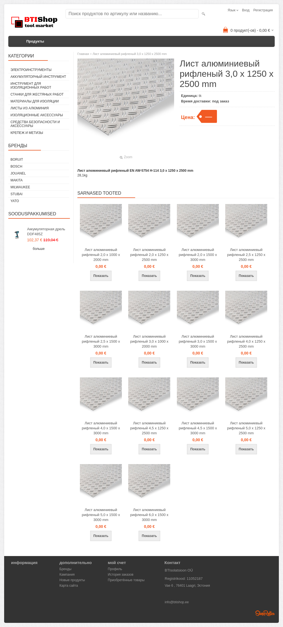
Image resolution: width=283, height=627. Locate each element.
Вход (246, 10)
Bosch (16, 166)
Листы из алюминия (30, 108)
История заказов (120, 574)
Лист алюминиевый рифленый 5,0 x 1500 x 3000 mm (101, 515)
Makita (17, 180)
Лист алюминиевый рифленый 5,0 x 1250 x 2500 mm (246, 428)
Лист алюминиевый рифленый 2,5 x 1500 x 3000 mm (101, 341)
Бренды (65, 569)
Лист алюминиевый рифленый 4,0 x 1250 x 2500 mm (246, 341)
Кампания (67, 574)
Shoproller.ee (265, 613)
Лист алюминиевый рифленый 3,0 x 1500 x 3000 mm (198, 341)
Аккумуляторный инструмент (38, 77)
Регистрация (263, 10)
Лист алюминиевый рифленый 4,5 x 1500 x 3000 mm (198, 428)
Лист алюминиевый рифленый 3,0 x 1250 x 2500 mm (130, 53)
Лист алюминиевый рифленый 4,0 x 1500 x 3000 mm (101, 428)
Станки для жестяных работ (37, 94)
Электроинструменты (31, 70)
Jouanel (18, 173)
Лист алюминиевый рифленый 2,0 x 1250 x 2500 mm (149, 255)
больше (39, 249)
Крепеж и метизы (27, 133)
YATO (15, 201)
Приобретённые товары (126, 580)
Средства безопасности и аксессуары (35, 124)
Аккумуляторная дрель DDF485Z (46, 231)
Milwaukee (20, 187)
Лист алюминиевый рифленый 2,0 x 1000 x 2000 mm (101, 255)
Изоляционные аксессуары (37, 115)
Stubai (16, 194)
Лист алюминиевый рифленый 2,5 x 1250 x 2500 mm (246, 255)
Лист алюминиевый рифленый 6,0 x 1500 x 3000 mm (149, 515)
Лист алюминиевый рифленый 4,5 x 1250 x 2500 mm (149, 428)
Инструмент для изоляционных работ (31, 85)
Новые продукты (72, 580)
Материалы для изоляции (35, 101)
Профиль (115, 569)
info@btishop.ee (177, 602)
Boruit (17, 160)
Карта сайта (68, 586)
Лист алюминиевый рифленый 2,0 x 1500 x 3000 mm (198, 255)
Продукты (35, 41)
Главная (83, 53)
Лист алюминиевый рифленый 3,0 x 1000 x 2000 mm (149, 341)
